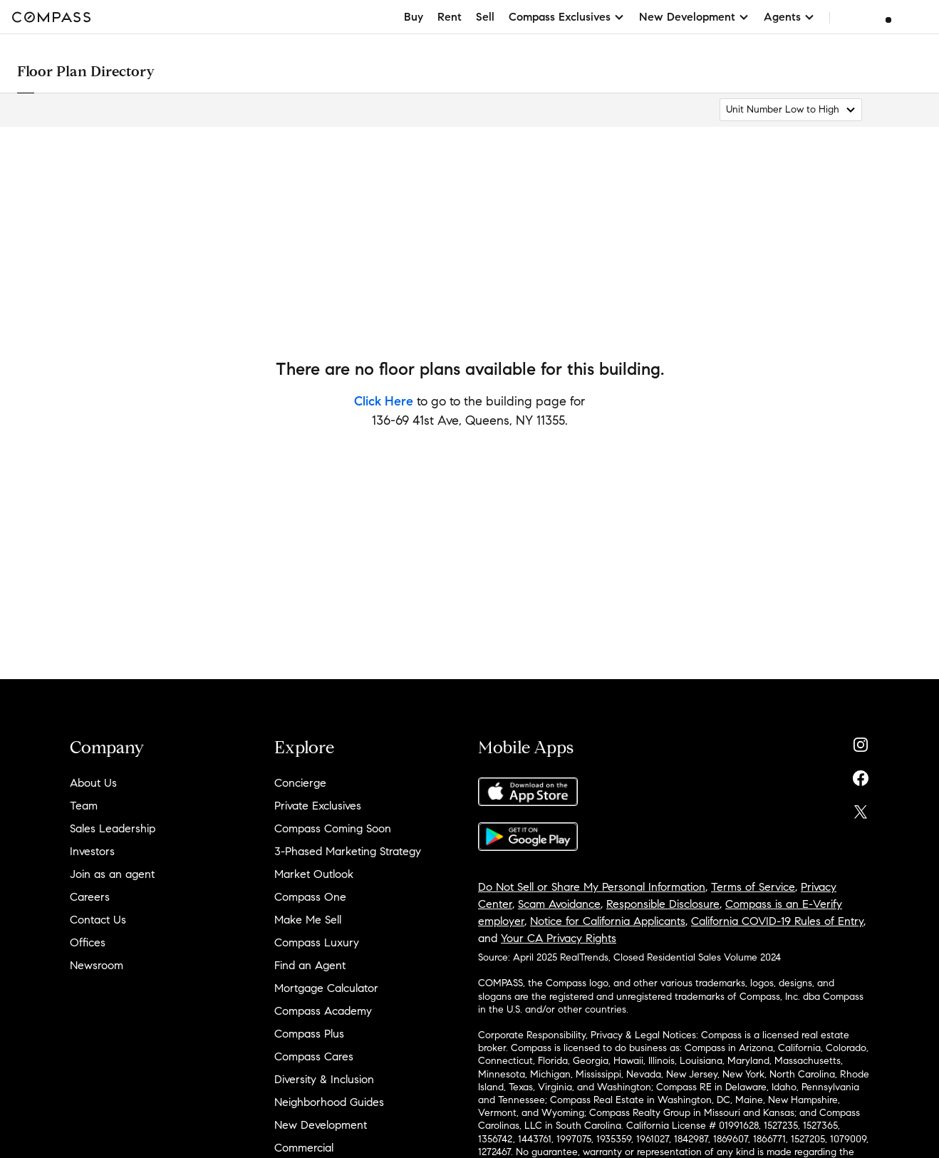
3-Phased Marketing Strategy (347, 851)
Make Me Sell (307, 919)
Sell (485, 17)
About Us (93, 783)
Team (84, 805)
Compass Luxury (316, 942)
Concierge (300, 783)
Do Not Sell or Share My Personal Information (591, 887)
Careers (90, 897)
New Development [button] (694, 17)
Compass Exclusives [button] (567, 17)
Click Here (383, 401)
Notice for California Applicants (607, 921)
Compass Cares (313, 1056)
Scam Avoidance (559, 904)
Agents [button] (789, 17)
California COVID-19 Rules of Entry (777, 921)
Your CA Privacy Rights (558, 938)
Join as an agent (112, 874)
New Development (320, 1125)
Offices (87, 942)
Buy (413, 17)
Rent (449, 17)
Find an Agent (310, 965)
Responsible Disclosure (663, 904)
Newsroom (96, 965)
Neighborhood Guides (329, 1102)
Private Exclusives (317, 805)
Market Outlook (313, 874)
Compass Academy (323, 1011)
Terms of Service (753, 887)
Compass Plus (309, 1033)
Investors (92, 851)
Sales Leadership (112, 828)
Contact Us (98, 919)
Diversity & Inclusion (324, 1079)
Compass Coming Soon (332, 828)
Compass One (310, 897)
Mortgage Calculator (326, 988)
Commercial (303, 1147)
